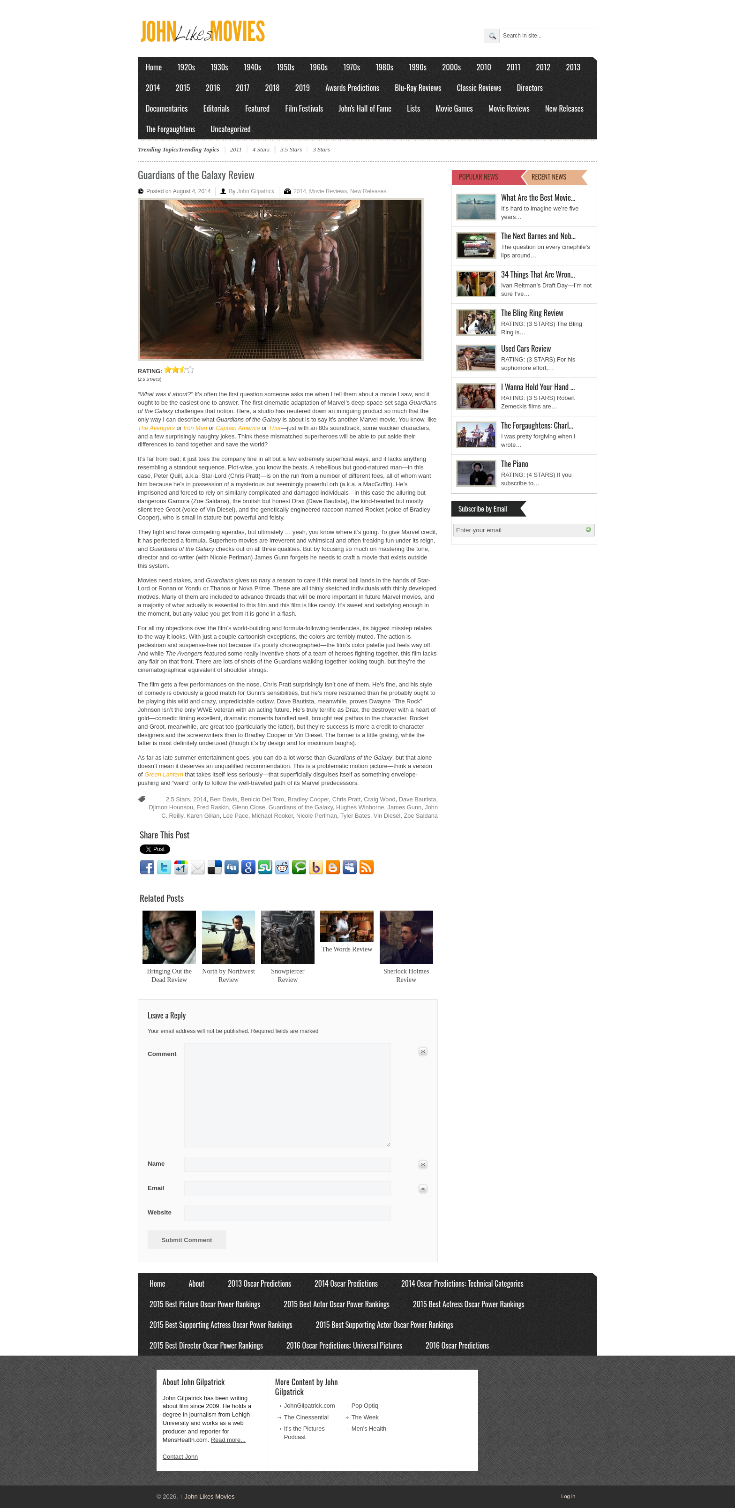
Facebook (147, 867)
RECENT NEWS (549, 176)
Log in (568, 1496)
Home (154, 67)
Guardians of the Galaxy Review (196, 174)
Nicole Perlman (316, 815)
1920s (186, 67)
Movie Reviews (509, 108)
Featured (257, 108)
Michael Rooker (272, 815)
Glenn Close (248, 807)
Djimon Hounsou (171, 807)
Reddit (282, 867)
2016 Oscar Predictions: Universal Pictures (344, 1345)
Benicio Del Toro (262, 799)
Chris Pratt (346, 799)
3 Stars (321, 149)
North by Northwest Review (228, 975)
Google (248, 867)
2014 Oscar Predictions (346, 1283)
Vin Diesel (387, 815)
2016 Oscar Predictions (457, 1345)
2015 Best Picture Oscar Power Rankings (205, 1304)
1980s (384, 67)
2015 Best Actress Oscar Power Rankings (469, 1304)
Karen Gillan (203, 815)
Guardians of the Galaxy (301, 807)
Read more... (228, 1439)
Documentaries (167, 108)
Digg (231, 867)
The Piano (514, 463)
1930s (219, 67)
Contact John (180, 1456)
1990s (418, 67)
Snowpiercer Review (287, 975)
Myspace (349, 867)
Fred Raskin (212, 807)
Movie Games (454, 108)
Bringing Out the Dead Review (169, 975)
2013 (573, 67)
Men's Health (369, 1428)
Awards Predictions (352, 87)
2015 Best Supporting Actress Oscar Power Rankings (221, 1324)
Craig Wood (379, 799)
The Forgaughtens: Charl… (537, 425)
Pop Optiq (365, 1405)
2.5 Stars (178, 799)
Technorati (299, 867)
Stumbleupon (265, 867)
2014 (153, 87)
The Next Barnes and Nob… (538, 235)
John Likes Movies (207, 1496)
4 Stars (261, 149)
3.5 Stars (291, 149)
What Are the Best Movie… (538, 197)
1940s (252, 67)
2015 (183, 87)
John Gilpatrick (255, 191)
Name (163, 1164)
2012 (543, 67)
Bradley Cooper (308, 799)
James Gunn (405, 807)
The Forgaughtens (170, 129)
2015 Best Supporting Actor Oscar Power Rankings (384, 1324)
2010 (483, 67)
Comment (163, 1052)
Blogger (332, 867)
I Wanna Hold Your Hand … (538, 386)
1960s (319, 67)
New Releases (564, 108)
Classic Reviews (479, 87)
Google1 (180, 867)
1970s (351, 67)
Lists (413, 108)
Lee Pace (235, 815)
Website (160, 1212)
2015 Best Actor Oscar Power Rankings (337, 1304)
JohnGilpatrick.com (309, 1405)
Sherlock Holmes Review (406, 975)
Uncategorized (230, 129)
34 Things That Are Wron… (538, 274)
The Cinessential (306, 1417)
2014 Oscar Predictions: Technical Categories (462, 1283)
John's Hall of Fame (364, 108)
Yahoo (315, 867)
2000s (451, 67)
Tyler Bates (355, 815)
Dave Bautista (417, 799)
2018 (272, 87)
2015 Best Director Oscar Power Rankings (206, 1345)
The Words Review (347, 949)
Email (197, 867)
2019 (302, 87)
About (196, 1283)
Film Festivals (304, 108)
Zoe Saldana (421, 815)
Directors (530, 87)
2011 (513, 67)
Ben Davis (223, 799)
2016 (213, 87)
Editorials (216, 108)
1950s (285, 67)
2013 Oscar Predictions (259, 1283)
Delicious (214, 867)
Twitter (164, 867)
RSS (366, 867)
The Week (365, 1417)
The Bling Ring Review (532, 312)
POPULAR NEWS (478, 176)
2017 (242, 87)
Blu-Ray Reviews (418, 87)
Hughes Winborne (360, 807)
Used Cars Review (526, 348)
